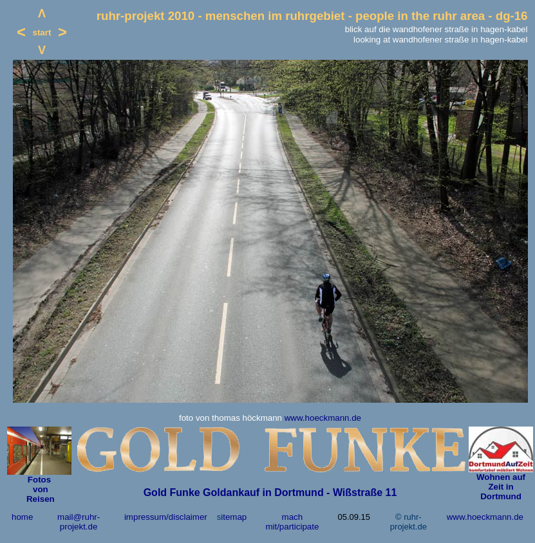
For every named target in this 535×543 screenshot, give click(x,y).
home (22, 517)
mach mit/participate (292, 521)
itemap (234, 517)
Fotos (39, 479)
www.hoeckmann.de (323, 418)
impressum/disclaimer (165, 517)
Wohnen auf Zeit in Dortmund (500, 486)
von (39, 489)
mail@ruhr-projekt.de (78, 521)
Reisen (39, 499)
